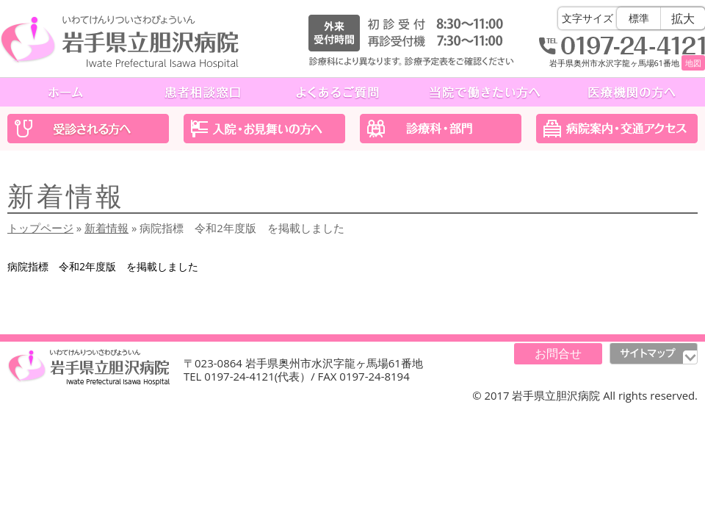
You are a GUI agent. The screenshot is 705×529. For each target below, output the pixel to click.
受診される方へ (88, 128)
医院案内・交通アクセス (617, 128)
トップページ (40, 227)
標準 (639, 18)
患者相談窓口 (202, 92)
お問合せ (558, 353)
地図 (693, 62)
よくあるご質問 (337, 92)
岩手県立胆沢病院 (119, 41)
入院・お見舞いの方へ (264, 128)
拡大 (683, 18)
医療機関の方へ (631, 92)
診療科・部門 (440, 128)
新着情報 (106, 227)
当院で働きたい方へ (484, 92)
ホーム (67, 92)
